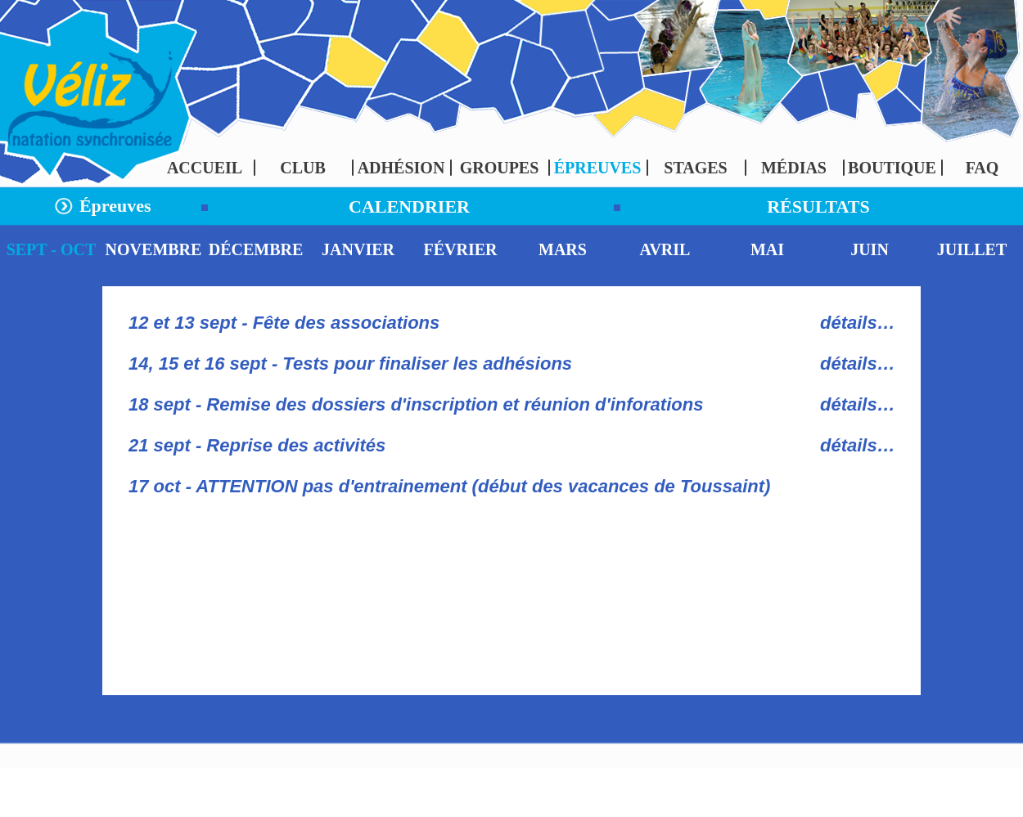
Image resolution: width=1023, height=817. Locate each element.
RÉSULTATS (818, 206)
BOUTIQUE (892, 168)
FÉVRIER (460, 249)
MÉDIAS (794, 168)
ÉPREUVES (598, 168)
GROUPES (499, 168)
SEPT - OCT (52, 249)
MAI (767, 249)
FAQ (982, 168)
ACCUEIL (204, 168)
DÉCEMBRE (256, 249)
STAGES (695, 168)
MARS (563, 249)
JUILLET (972, 249)
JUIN (869, 249)
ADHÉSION (401, 168)
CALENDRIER (409, 206)
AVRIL (665, 249)
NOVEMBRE (154, 249)
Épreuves (112, 205)
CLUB (303, 168)
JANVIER (358, 249)
